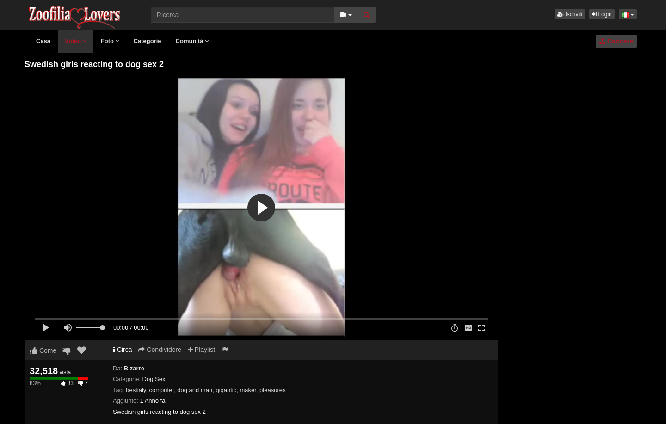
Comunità (192, 40)
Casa (43, 40)
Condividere (159, 349)
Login (602, 14)
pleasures (272, 390)
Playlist (201, 349)
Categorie (147, 40)
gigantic (226, 390)
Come (43, 350)
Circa (122, 349)
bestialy (136, 390)
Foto (110, 40)
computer (161, 390)
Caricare (616, 41)
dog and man (194, 390)
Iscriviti (569, 14)
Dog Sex (154, 378)
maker (248, 390)
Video (75, 40)
